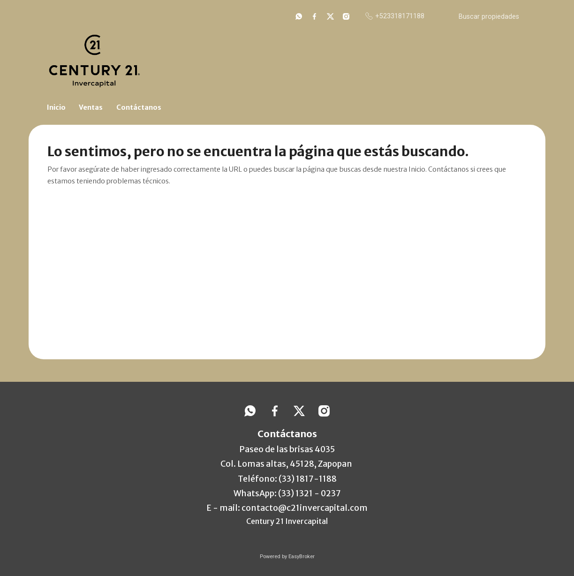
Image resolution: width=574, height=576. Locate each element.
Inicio (56, 107)
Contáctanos (138, 107)
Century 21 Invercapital (287, 521)
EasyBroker (301, 556)
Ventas (91, 107)
